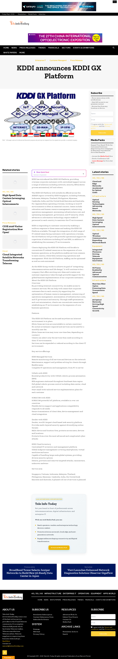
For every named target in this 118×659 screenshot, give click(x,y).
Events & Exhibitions (83, 48)
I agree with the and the (101, 126)
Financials (53, 48)
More (22, 52)
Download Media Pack (59, 548)
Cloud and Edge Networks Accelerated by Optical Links (97, 187)
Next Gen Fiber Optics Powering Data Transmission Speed (99, 288)
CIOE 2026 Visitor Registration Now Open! (12, 229)
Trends (42, 48)
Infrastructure (99, 196)
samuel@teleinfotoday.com (13, 646)
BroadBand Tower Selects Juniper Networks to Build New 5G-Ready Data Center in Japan (30, 573)
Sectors (66, 48)
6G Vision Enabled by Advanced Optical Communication (99, 272)
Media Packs (32, 14)
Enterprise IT (40, 60)
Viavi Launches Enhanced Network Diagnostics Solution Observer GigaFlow (88, 571)
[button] (113, 48)
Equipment (97, 246)
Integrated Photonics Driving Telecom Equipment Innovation (97, 255)
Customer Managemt (58, 60)
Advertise (42, 14)
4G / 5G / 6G (8, 192)
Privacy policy (110, 629)
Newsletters (22, 14)
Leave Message (97, 161)
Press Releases (27, 48)
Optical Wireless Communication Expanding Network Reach (99, 238)
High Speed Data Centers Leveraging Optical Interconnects (13, 199)
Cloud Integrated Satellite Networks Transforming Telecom (13, 259)
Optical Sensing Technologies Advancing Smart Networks (98, 205)
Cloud (5, 251)
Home (6, 48)
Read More (6, 641)
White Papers (10, 52)
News (14, 48)
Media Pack (104, 156)
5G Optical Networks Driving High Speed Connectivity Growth (98, 305)
